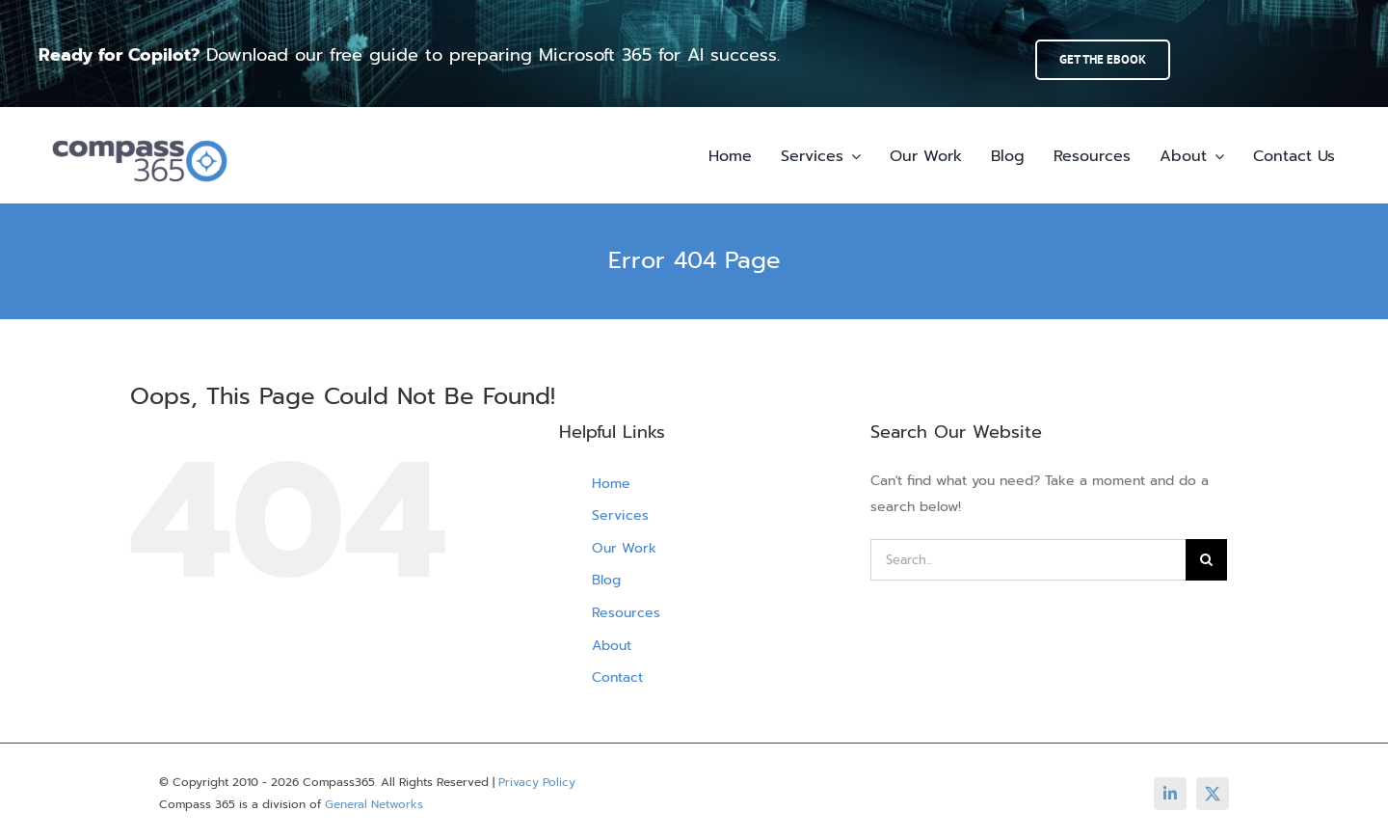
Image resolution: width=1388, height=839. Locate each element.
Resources (626, 613)
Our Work (624, 548)
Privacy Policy (536, 782)
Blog (606, 580)
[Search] (1206, 560)
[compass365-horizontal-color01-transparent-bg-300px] (140, 132)
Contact (617, 677)
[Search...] (1028, 560)
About (611, 646)
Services (620, 515)
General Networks (374, 804)
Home (611, 484)
